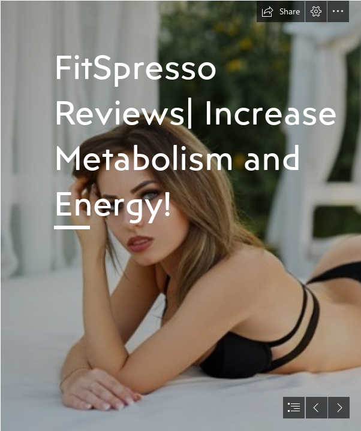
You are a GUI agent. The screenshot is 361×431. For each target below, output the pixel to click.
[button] (281, 11)
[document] (180, 215)
